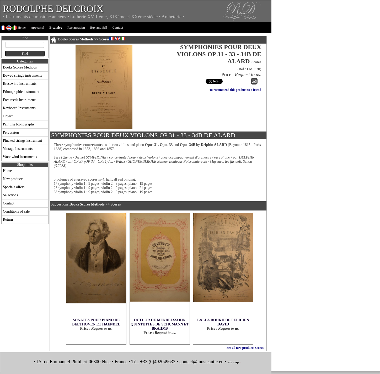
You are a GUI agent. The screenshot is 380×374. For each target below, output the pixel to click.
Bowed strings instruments (22, 75)
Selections (10, 195)
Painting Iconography (19, 124)
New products (13, 179)
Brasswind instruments (19, 84)
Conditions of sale (16, 211)
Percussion (11, 132)
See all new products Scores (245, 348)
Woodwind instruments (20, 157)
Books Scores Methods (20, 67)
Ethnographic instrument (21, 92)
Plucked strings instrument (22, 141)
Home (7, 171)
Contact (8, 203)
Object (8, 116)
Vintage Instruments (18, 149)
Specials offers (14, 187)
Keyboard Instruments (19, 108)
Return (8, 220)
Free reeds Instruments (19, 100)
